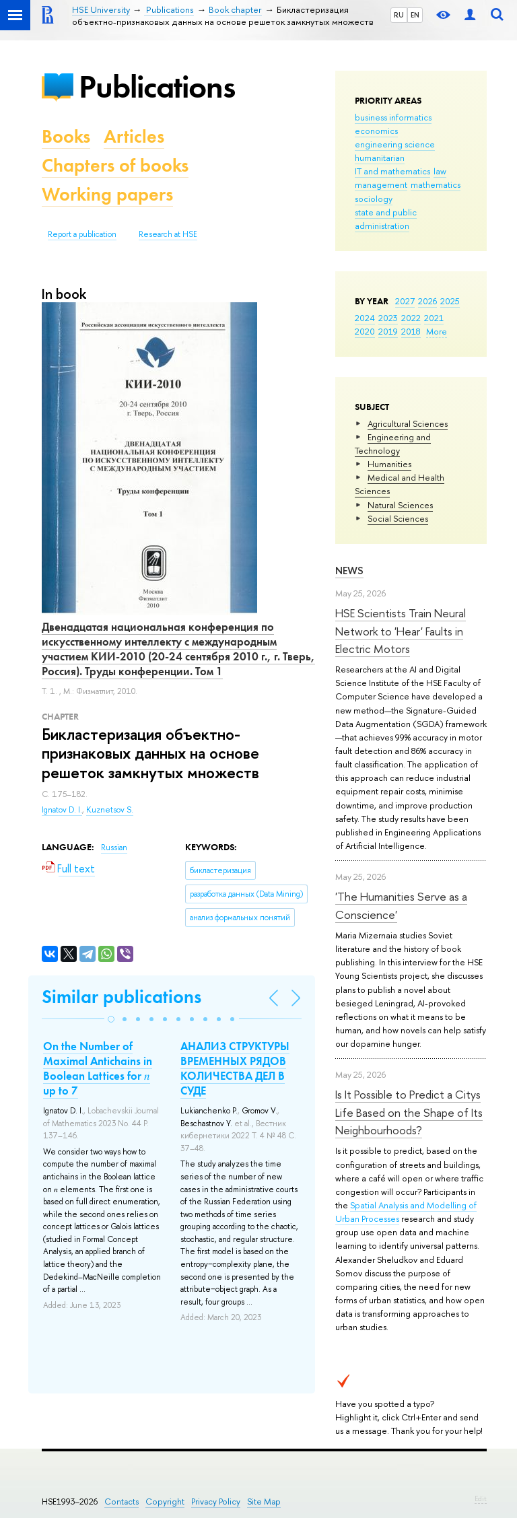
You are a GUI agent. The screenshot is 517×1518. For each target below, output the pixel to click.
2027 (405, 301)
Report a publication (82, 234)
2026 (427, 301)
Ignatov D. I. (62, 809)
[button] (111, 1019)
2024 (365, 318)
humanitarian (380, 157)
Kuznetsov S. (109, 809)
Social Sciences (398, 518)
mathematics (435, 184)
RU (399, 15)
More (436, 331)
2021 (434, 318)
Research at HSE (168, 234)
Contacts (121, 1501)
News (349, 570)
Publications (157, 86)
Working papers (107, 194)
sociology (373, 199)
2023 (388, 318)
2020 (365, 331)
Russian (114, 847)
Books (66, 136)
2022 (411, 318)
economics (376, 131)
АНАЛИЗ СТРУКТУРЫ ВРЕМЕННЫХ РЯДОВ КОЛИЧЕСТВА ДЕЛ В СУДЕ (234, 1068)
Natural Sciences (400, 505)
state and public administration (386, 219)
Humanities (389, 464)
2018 (411, 331)
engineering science (395, 144)
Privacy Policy (215, 1501)
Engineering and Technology (393, 443)
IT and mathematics (392, 171)
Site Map (264, 1501)
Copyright (164, 1501)
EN (415, 15)
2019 (388, 331)
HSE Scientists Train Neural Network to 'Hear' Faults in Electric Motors (400, 630)
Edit (481, 1498)
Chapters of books (115, 165)
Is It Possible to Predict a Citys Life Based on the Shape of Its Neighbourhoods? (409, 1112)
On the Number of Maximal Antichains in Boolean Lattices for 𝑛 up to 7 (97, 1068)
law (440, 171)
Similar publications (121, 996)
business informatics (393, 117)
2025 (450, 301)
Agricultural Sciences (408, 423)
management (381, 184)
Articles (134, 136)
